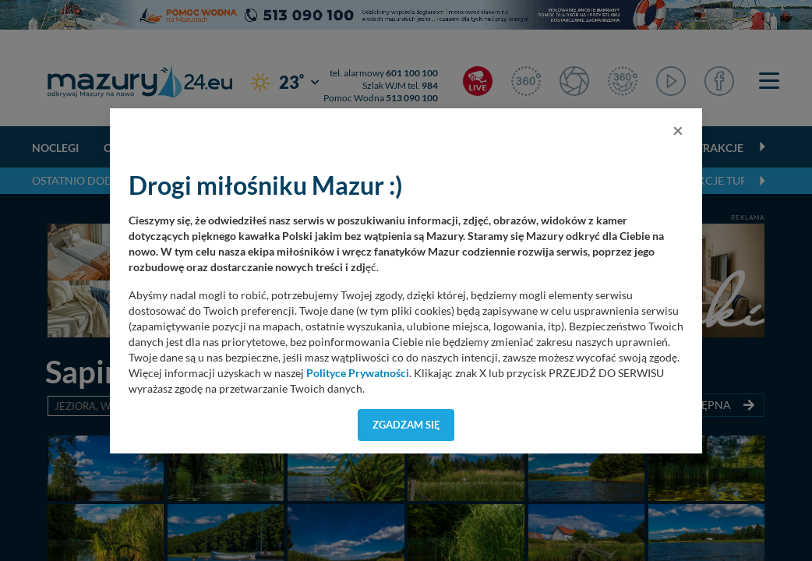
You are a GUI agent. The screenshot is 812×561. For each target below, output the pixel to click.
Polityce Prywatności (357, 373)
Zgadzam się (406, 424)
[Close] (678, 130)
